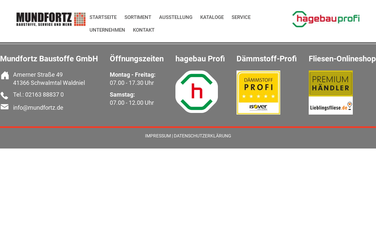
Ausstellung (175, 17)
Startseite (103, 17)
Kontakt (144, 30)
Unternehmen (107, 30)
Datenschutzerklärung (202, 135)
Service (241, 17)
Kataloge (212, 17)
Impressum (158, 135)
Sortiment (137, 17)
